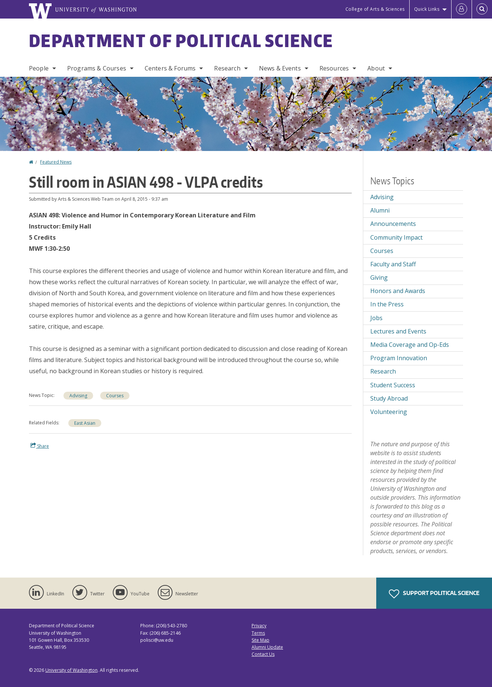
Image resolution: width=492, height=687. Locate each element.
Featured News (56, 162)
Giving (379, 277)
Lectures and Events (398, 331)
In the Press (387, 304)
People (39, 68)
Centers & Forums (170, 68)
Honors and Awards (397, 291)
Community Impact (396, 237)
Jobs (376, 318)
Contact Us (263, 654)
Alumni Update (267, 647)
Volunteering (388, 412)
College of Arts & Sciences (375, 9)
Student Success (392, 385)
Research (227, 68)
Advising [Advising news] (78, 395)
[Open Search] (482, 9)
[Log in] (462, 9)
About (376, 68)
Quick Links (427, 9)
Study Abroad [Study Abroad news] (389, 398)
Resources (334, 68)
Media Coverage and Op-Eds (409, 345)
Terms (258, 633)
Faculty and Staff (393, 264)
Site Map (260, 640)
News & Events (280, 68)
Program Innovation (398, 358)
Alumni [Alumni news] (380, 210)
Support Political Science (434, 594)
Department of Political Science (181, 40)
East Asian (84, 423)
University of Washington (71, 670)
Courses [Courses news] (115, 395)
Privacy (259, 625)
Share (39, 446)
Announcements (393, 224)
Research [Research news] (383, 371)
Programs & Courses (96, 68)
